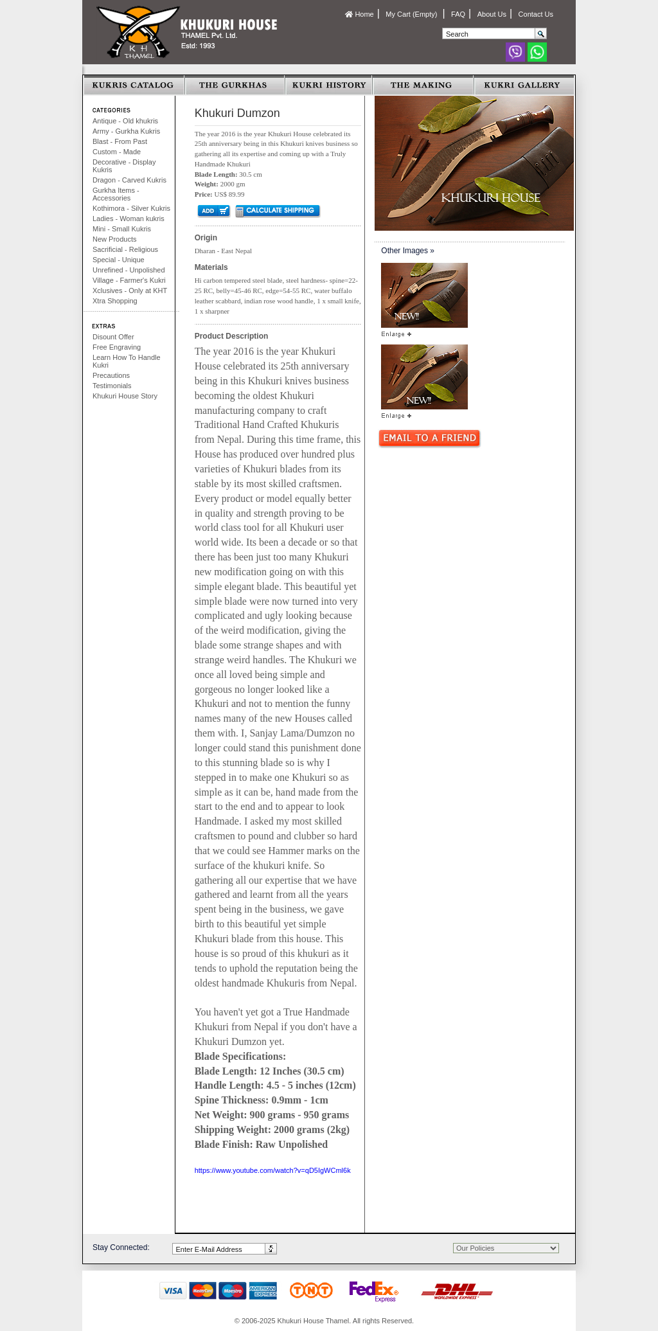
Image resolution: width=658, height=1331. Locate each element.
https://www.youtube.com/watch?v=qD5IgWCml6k (273, 1170)
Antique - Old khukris (125, 121)
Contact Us (536, 14)
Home (359, 14)
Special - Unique (119, 260)
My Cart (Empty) (412, 14)
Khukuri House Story (125, 396)
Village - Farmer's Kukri (129, 280)
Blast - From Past (120, 141)
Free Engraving (117, 347)
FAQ (458, 14)
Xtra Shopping (115, 301)
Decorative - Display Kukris (124, 166)
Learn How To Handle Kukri (127, 361)
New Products (114, 239)
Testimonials (112, 385)
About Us (491, 14)
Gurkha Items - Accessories (116, 194)
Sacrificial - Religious (125, 249)
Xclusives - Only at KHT (130, 290)
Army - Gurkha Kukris (126, 131)
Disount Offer (113, 337)
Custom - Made (117, 152)
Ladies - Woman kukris (128, 218)
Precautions (111, 375)
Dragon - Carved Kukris (129, 180)
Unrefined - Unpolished (129, 270)
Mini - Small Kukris (122, 229)
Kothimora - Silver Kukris (131, 208)
